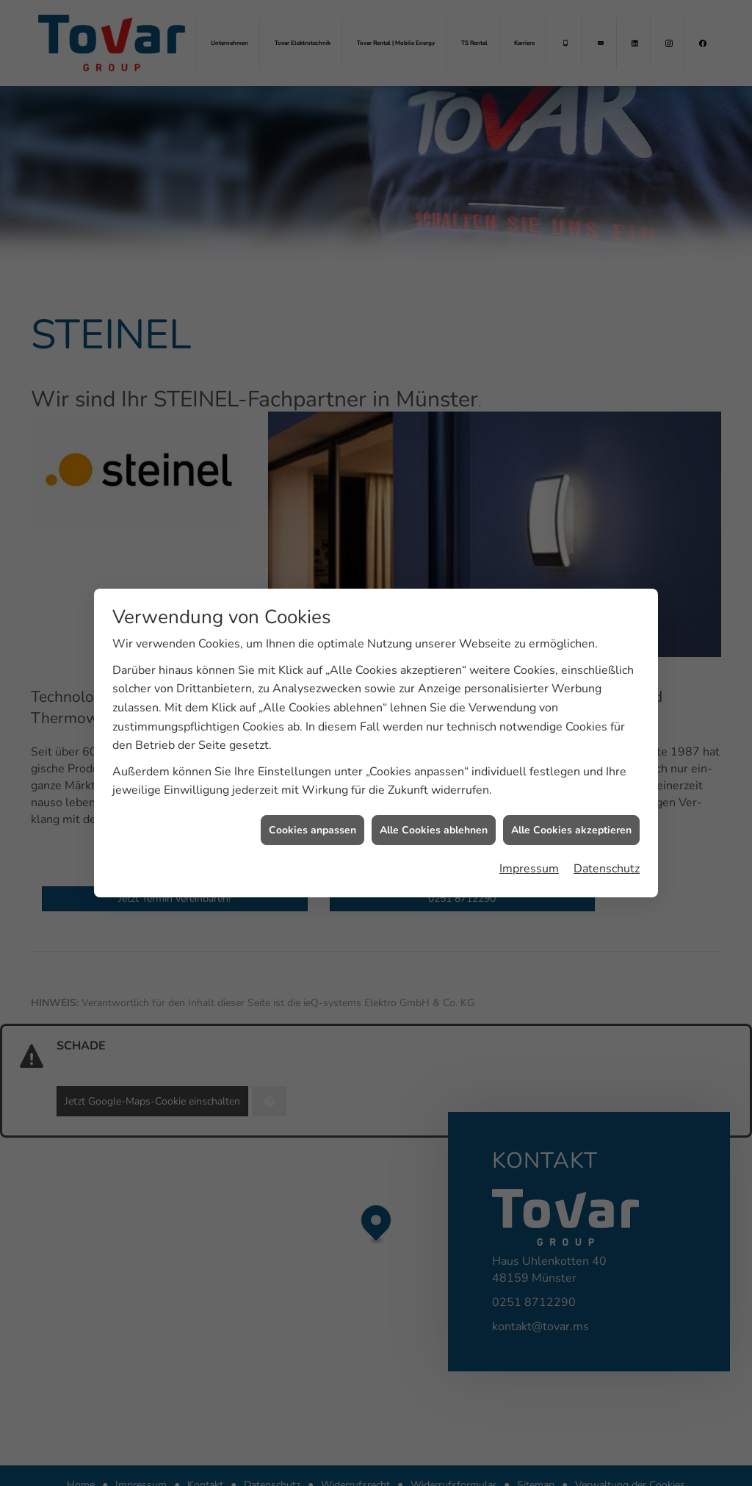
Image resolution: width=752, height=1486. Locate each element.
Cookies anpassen (312, 811)
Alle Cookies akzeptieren (571, 811)
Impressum (529, 850)
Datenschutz (607, 850)
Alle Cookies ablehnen (434, 811)
